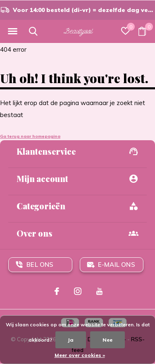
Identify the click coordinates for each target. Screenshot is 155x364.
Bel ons (39, 264)
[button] (12, 31)
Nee (107, 340)
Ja (71, 340)
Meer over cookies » (80, 355)
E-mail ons (116, 264)
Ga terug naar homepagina (30, 136)
